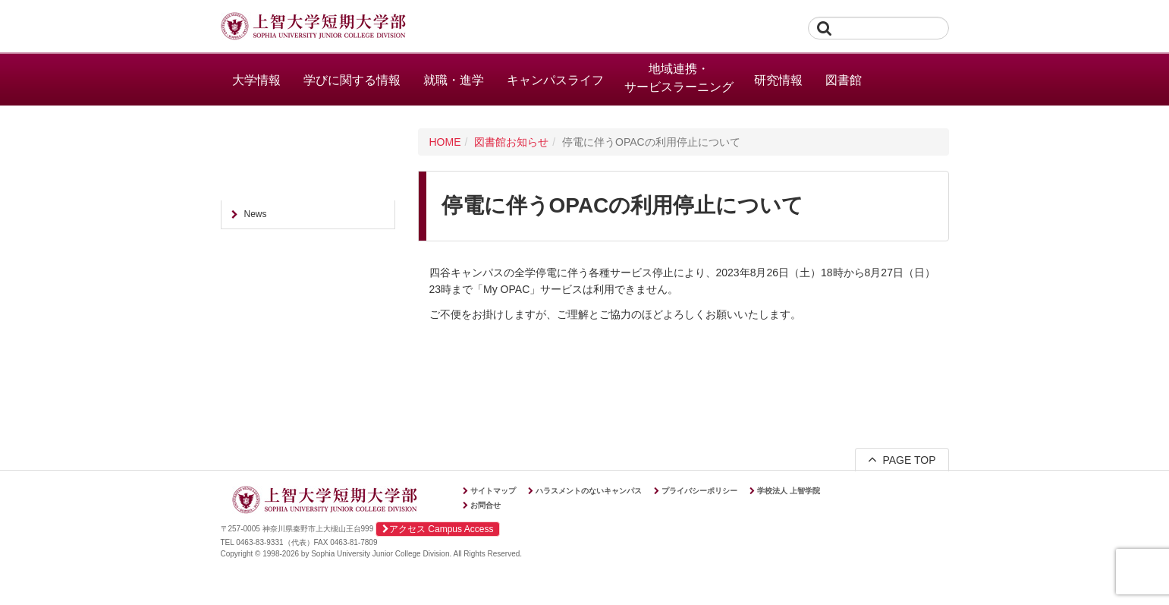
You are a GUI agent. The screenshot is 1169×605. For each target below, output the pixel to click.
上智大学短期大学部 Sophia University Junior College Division (313, 27)
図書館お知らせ (511, 142)
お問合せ (485, 505)
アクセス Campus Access (437, 529)
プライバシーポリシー (699, 491)
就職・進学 (453, 80)
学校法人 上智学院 (788, 491)
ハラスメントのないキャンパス (589, 491)
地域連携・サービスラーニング (679, 77)
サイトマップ (493, 491)
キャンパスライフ (555, 80)
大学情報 (256, 80)
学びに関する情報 (352, 80)
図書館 (843, 80)
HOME (445, 142)
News (255, 214)
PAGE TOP (902, 459)
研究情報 (778, 80)
